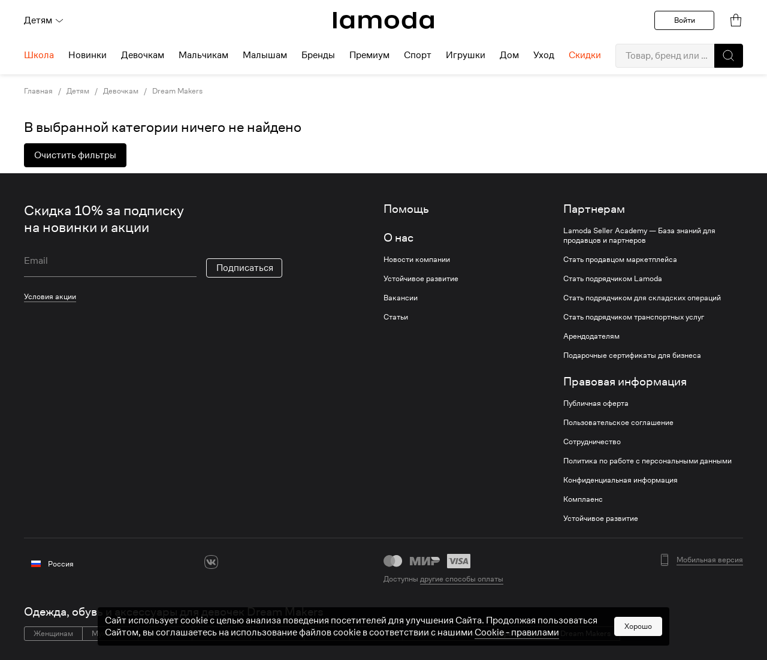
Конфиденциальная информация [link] (620, 480)
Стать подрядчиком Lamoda (612, 279)
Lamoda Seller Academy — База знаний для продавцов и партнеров (639, 235)
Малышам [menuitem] (265, 55)
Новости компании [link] (417, 259)
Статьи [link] (396, 317)
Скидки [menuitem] (585, 55)
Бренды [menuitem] (318, 55)
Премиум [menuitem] (369, 55)
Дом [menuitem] (509, 55)
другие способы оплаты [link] (461, 579)
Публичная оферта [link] (596, 403)
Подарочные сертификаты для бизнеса (632, 355)
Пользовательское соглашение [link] (618, 422)
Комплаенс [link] (583, 499)
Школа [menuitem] (39, 55)
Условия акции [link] (50, 296)
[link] (383, 20)
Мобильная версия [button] (710, 560)
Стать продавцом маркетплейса (620, 259)
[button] (728, 56)
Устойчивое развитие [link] (421, 279)
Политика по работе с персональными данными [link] (647, 461)
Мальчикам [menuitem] (203, 55)
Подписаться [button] (244, 268)
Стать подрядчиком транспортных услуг (633, 317)
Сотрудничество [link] (592, 442)
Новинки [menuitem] (87, 55)
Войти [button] (684, 20)
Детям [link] (78, 91)
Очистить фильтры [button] (75, 155)
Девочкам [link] (120, 91)
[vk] (211, 561)
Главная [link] (38, 91)
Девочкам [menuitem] (142, 55)
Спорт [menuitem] (417, 55)
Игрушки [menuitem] (465, 55)
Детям (44, 20)
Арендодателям (591, 336)
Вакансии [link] (401, 298)
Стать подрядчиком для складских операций (642, 298)
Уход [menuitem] (543, 55)
